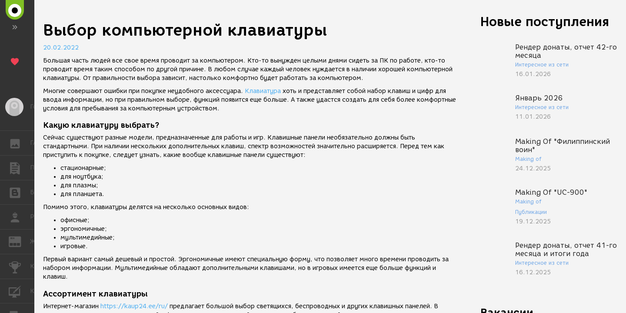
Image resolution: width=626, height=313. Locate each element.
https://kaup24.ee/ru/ (134, 306)
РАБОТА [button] (19, 217)
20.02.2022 (61, 47)
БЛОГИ (19, 192)
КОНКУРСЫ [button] (19, 266)
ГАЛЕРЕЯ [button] (19, 143)
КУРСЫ (19, 290)
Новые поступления (544, 21)
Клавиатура (263, 91)
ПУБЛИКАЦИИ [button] (19, 168)
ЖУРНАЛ (19, 241)
